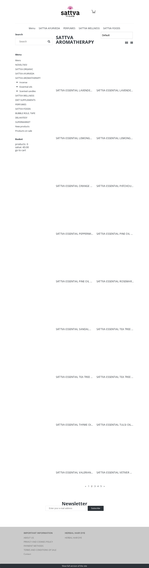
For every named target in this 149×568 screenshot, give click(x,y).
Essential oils (25, 86)
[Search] (49, 41)
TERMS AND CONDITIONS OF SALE (40, 550)
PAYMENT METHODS (34, 545)
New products (22, 126)
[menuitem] (32, 28)
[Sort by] (117, 35)
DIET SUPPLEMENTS (25, 100)
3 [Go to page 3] (94, 486)
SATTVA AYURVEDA (24, 73)
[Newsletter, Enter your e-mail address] (65, 508)
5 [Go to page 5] (101, 486)
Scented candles (27, 91)
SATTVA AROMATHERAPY (27, 77)
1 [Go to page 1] (88, 486)
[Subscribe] (95, 508)
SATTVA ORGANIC (24, 69)
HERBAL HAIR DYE (73, 537)
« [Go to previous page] (85, 486)
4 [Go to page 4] (98, 486)
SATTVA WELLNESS (24, 95)
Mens (18, 60)
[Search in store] (31, 41)
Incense (23, 82)
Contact (27, 554)
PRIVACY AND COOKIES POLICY (38, 541)
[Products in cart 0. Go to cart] (94, 13)
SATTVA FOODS (23, 108)
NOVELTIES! (21, 64)
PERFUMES (20, 104)
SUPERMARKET (22, 122)
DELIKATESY (21, 117)
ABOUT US (29, 537)
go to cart (20, 150)
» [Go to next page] (104, 486)
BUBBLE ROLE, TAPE (25, 113)
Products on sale (23, 130)
